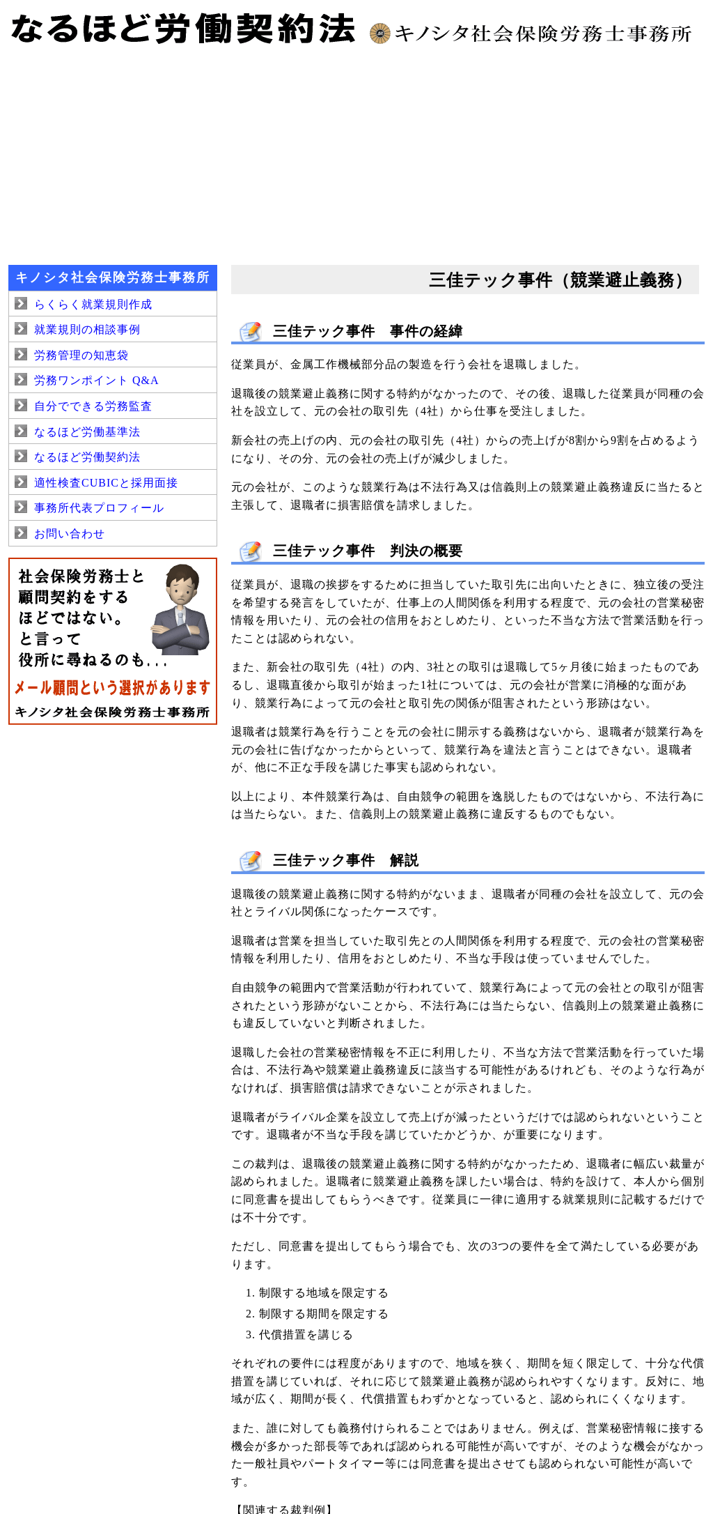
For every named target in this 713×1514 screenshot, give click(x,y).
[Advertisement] (356, 153)
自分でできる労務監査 (93, 406)
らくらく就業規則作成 (93, 304)
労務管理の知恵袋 (81, 355)
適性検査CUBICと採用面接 (106, 483)
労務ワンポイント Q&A (96, 380)
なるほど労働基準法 (87, 432)
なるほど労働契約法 (87, 457)
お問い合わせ (69, 534)
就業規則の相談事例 (87, 329)
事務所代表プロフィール (99, 508)
